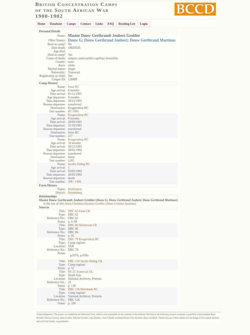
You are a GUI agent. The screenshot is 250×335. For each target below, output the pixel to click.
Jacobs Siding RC (79, 164)
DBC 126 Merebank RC (83, 289)
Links (99, 23)
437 (70, 136)
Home (41, 23)
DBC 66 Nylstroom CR (82, 225)
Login (144, 23)
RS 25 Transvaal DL (80, 271)
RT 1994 (73, 111)
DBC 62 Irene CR (79, 211)
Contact (85, 23)
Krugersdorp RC (78, 115)
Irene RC (73, 86)
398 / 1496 (74, 181)
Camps (71, 23)
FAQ (111, 23)
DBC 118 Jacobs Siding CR (85, 261)
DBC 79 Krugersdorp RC (83, 239)
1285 (71, 160)
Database (56, 23)
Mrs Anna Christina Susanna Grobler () (97, 203)
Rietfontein (75, 189)
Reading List (126, 23)
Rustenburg (75, 192)
